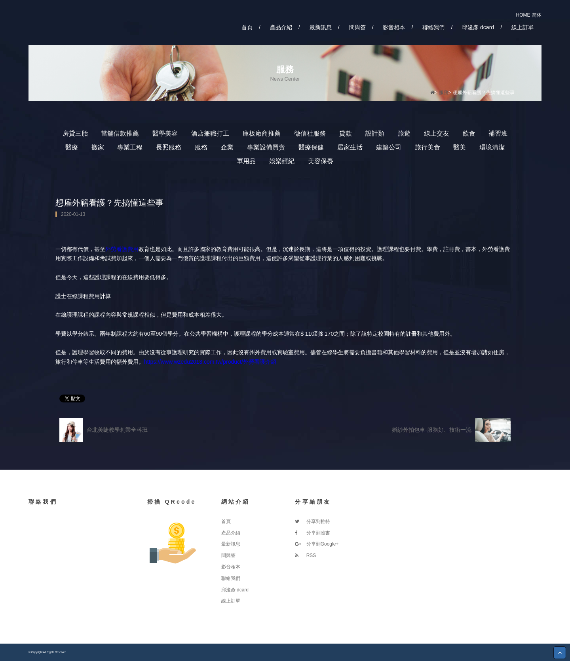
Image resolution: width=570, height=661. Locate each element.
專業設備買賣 (266, 147)
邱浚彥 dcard (478, 27)
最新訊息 (321, 27)
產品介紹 (281, 27)
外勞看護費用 (122, 249)
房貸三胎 (75, 133)
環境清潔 (492, 147)
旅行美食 (427, 147)
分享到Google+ (316, 544)
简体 (537, 15)
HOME (523, 15)
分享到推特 (312, 521)
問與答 (357, 27)
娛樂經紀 (281, 161)
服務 (443, 92)
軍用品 (246, 161)
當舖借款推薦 (120, 133)
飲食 (469, 133)
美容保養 (320, 161)
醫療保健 (311, 147)
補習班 (497, 133)
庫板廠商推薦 (262, 133)
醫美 (459, 147)
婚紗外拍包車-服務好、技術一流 (451, 430)
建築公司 (388, 147)
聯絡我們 (433, 27)
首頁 (247, 27)
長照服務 (168, 147)
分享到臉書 (312, 533)
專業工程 (129, 147)
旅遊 (404, 133)
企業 (227, 147)
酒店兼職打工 (210, 133)
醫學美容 (165, 133)
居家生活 (350, 147)
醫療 (71, 147)
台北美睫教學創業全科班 (103, 430)
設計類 (374, 133)
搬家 (97, 147)
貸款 (345, 133)
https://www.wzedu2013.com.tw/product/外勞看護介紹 (210, 362)
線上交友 (436, 133)
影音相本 (394, 27)
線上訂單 (522, 27)
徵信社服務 (310, 133)
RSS (305, 555)
